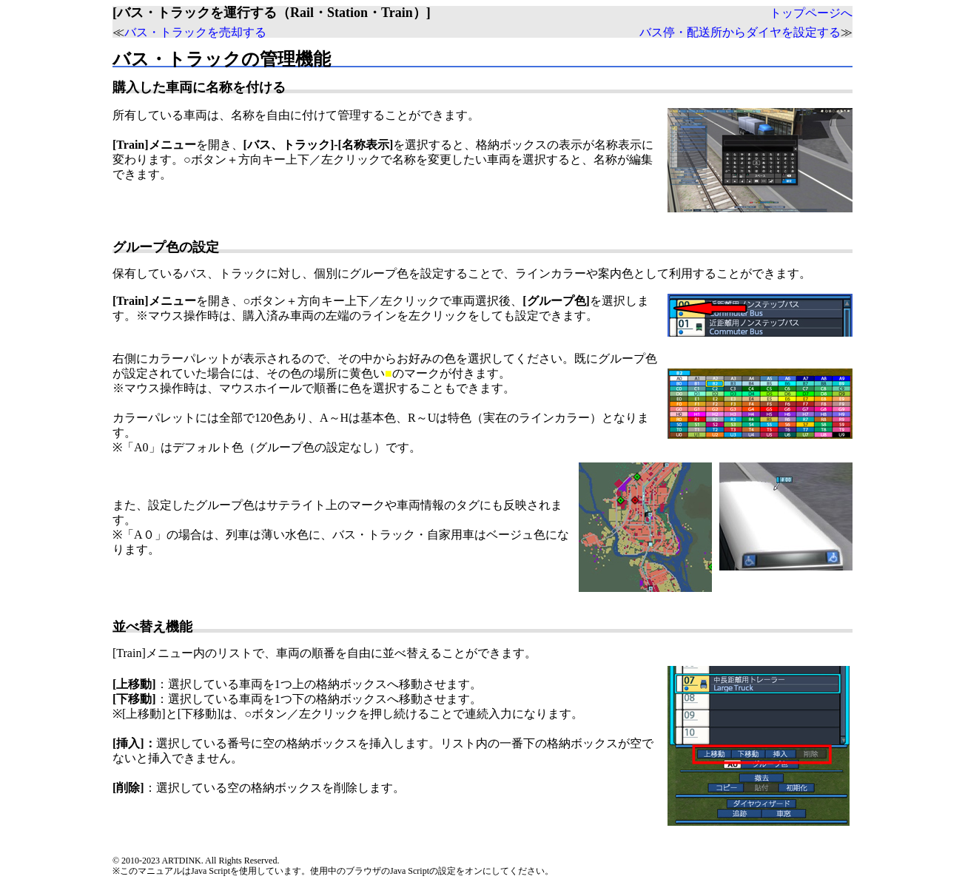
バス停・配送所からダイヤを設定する (740, 32)
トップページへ (811, 13)
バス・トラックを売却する (195, 32)
